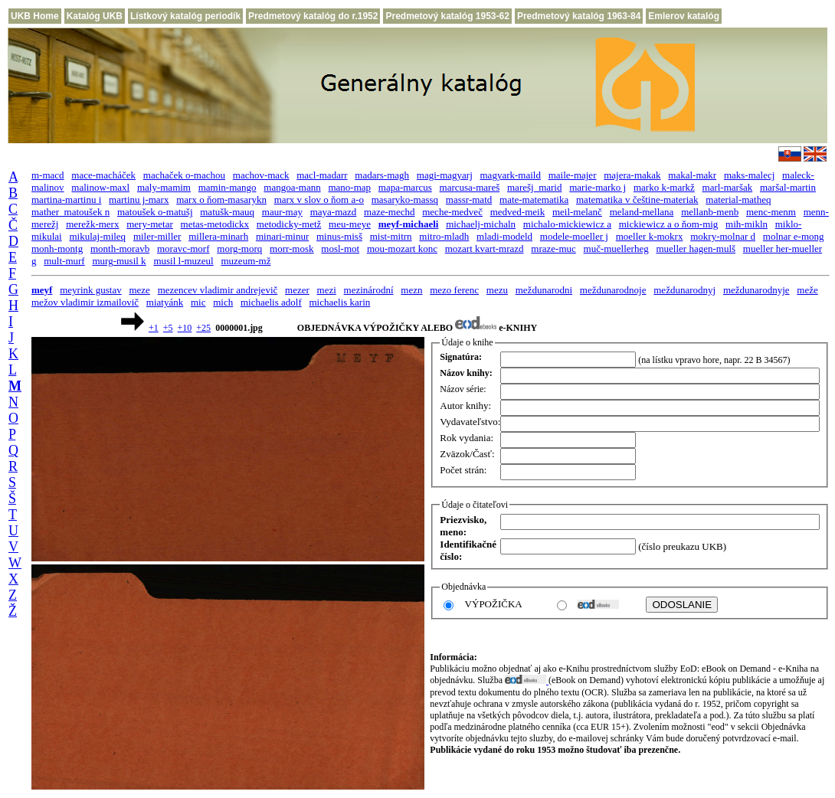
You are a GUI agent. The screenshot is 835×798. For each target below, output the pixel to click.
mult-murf (64, 261)
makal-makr (692, 175)
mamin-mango (227, 187)
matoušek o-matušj (155, 211)
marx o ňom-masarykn (221, 199)
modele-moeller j (574, 236)
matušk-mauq (227, 211)
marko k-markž (664, 187)
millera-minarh (218, 236)
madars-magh (382, 175)
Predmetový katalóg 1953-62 (447, 16)
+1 (154, 327)
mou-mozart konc (402, 248)
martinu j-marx (139, 199)
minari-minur (282, 236)
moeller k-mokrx (649, 236)
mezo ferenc (454, 290)
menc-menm (771, 211)
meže (807, 290)
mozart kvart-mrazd (484, 248)
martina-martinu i (66, 199)
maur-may (282, 211)
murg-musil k (119, 261)
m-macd (47, 175)
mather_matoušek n (70, 211)
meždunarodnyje (756, 290)
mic (198, 302)
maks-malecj (749, 175)
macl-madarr (321, 175)
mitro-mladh (444, 236)
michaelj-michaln (481, 224)
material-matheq (738, 199)
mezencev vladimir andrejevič (218, 290)
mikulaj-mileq (97, 236)
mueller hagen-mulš (695, 248)
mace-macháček (103, 175)
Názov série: (463, 389)
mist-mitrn (391, 236)
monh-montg (57, 248)
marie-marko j (597, 187)
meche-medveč (452, 211)
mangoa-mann (292, 187)
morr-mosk (292, 248)
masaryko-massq (405, 199)
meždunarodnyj (684, 290)
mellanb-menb (709, 211)
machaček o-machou (184, 175)
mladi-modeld (504, 236)
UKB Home (35, 16)
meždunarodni (544, 290)
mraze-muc (553, 248)
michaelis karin (340, 302)
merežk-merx (92, 224)
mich (223, 302)
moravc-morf (183, 248)
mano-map (349, 187)
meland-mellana (642, 211)
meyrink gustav (91, 290)
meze (139, 290)
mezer (297, 290)
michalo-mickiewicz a (567, 224)
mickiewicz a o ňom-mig (669, 224)
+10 (185, 327)
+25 (203, 327)
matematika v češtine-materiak (637, 199)
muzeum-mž (245, 261)
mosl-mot (340, 248)
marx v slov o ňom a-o (319, 199)
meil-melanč (577, 211)
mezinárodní (369, 290)
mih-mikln (746, 224)
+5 (168, 327)
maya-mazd (333, 211)
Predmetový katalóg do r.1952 (313, 16)
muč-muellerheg (616, 248)
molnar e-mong (793, 236)
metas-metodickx (215, 224)
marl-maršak (727, 187)
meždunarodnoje (613, 290)
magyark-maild (510, 175)
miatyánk (164, 302)
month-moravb (119, 248)
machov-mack (261, 175)
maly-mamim (164, 187)
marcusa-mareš (470, 187)
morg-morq (239, 248)
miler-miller (157, 236)
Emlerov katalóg (683, 16)
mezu (497, 290)
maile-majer (572, 175)
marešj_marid (534, 187)
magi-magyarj (445, 175)
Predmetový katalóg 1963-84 (578, 16)
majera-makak (632, 175)
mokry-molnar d (722, 236)
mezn (411, 290)
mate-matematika (533, 199)
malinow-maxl (100, 187)
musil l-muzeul (183, 261)
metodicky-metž (289, 224)
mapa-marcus (405, 187)
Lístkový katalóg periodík (185, 16)
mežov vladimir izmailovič (85, 302)
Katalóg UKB (95, 16)
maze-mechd (389, 211)
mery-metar (149, 224)
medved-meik (517, 211)
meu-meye (350, 224)
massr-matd (469, 199)
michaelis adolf (271, 302)
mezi (326, 290)
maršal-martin (788, 187)
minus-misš (339, 236)
